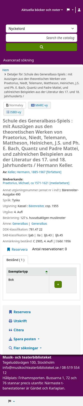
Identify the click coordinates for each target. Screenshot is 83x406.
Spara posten (22, 339)
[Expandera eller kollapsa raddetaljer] (63, 284)
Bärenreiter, (36, 206)
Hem (5, 70)
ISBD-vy (13, 112)
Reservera (17, 249)
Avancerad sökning (18, 60)
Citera (16, 330)
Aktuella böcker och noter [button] (40, 10)
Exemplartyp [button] (18, 271)
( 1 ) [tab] (15, 260)
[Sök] (41, 47)
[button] (70, 10)
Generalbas (20, 223)
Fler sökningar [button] (23, 348)
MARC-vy (39, 105)
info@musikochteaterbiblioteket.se (31, 367)
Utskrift (17, 321)
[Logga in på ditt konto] (79, 10)
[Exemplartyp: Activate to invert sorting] (28, 271)
